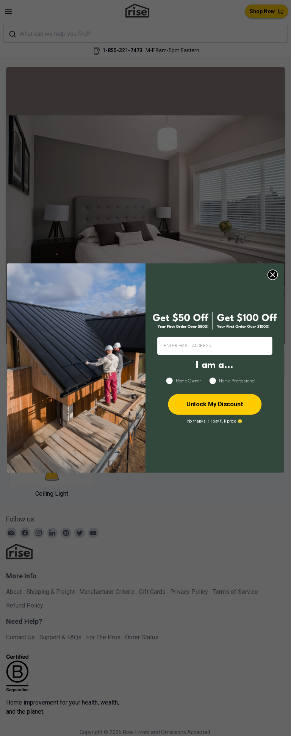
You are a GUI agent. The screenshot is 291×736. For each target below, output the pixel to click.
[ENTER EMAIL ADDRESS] (215, 346)
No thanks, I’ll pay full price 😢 (214, 421)
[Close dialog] (273, 274)
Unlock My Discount (214, 404)
